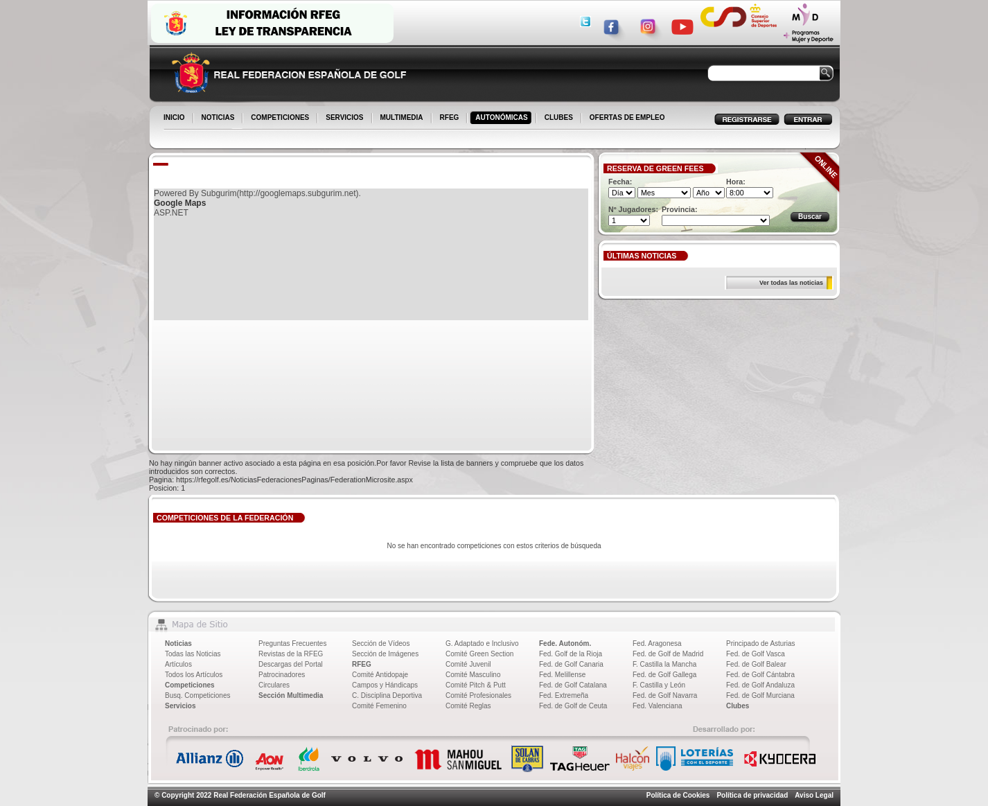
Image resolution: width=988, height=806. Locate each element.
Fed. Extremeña (563, 695)
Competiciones (190, 685)
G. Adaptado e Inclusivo (482, 643)
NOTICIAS (219, 118)
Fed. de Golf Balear (756, 664)
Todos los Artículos (193, 674)
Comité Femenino (379, 706)
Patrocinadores (281, 674)
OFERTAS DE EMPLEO (627, 117)
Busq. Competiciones (198, 695)
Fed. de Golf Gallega (664, 674)
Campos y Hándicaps (385, 685)
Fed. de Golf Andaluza (760, 685)
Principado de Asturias (760, 643)
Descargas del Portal (290, 664)
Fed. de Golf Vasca (755, 654)
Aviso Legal (814, 795)
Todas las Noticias (193, 654)
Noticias (178, 643)
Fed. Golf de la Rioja (570, 654)
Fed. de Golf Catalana (573, 685)
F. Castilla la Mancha (664, 664)
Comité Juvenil (468, 664)
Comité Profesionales (478, 695)
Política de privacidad (752, 795)
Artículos (178, 664)
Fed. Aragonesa (657, 643)
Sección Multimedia (290, 695)
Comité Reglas (468, 706)
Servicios (180, 706)
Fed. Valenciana (657, 706)
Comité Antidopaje (380, 674)
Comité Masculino (473, 674)
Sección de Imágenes (385, 654)
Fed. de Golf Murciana (760, 695)
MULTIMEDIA (402, 118)
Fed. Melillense (562, 674)
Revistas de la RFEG (290, 654)
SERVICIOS (345, 118)
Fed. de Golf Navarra (665, 695)
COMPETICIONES (281, 118)
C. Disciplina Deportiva (387, 695)
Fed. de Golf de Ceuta (573, 706)
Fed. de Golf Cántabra (760, 674)
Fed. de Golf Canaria (571, 664)
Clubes (737, 706)
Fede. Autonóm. (565, 643)
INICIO (175, 118)
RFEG (450, 118)
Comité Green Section (479, 654)
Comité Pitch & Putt (476, 685)
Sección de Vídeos (380, 643)
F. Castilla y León (659, 685)
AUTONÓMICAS (501, 117)
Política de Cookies (678, 795)
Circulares (274, 685)
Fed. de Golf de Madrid (668, 654)
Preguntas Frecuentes (292, 643)
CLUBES (559, 117)
